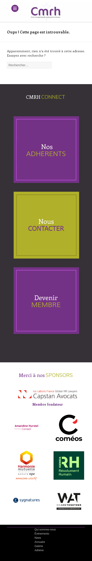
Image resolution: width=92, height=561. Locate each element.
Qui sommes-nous (45, 529)
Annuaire (40, 542)
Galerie (39, 546)
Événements (42, 533)
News (38, 537)
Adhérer (39, 550)
